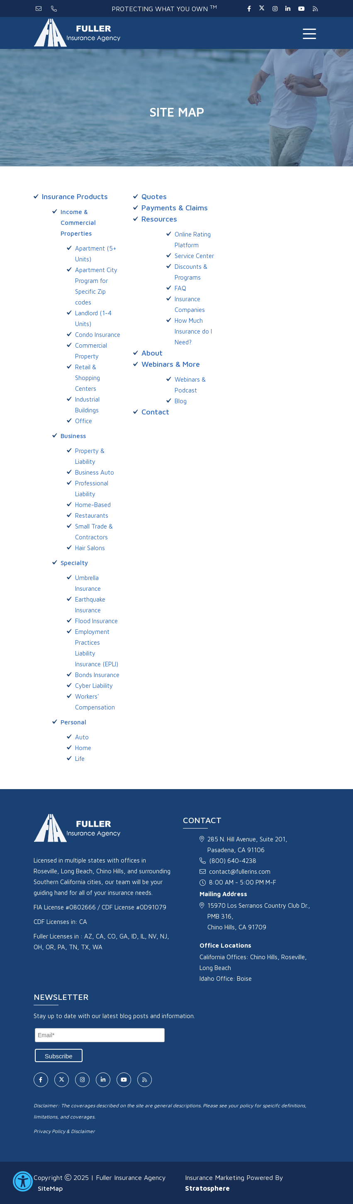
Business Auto (94, 472)
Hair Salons (90, 547)
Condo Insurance (97, 334)
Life (80, 758)
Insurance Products (75, 196)
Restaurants (91, 515)
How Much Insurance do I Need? (193, 331)
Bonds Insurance (97, 674)
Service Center (194, 255)
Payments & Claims (174, 207)
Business (73, 435)
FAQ (180, 288)
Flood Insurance (96, 620)
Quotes (154, 196)
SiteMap (50, 1188)
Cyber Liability (94, 685)
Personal (73, 722)
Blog (181, 401)
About (152, 353)
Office (83, 420)
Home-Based (93, 504)
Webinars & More (170, 364)
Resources (159, 218)
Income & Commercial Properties (78, 222)
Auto (82, 737)
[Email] (100, 1035)
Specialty (74, 562)
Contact (155, 411)
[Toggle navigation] (311, 33)
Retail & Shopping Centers (87, 377)
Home (83, 747)
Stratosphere (207, 1188)
